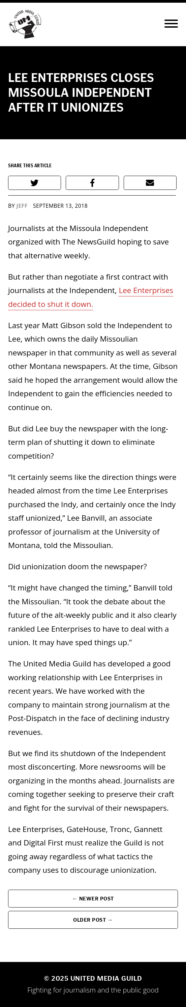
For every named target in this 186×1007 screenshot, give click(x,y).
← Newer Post (93, 898)
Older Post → (93, 920)
